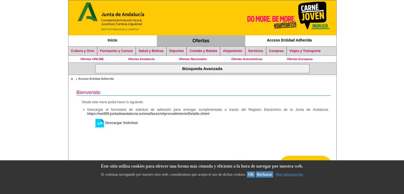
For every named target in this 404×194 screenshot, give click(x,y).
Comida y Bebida (203, 51)
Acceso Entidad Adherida (289, 40)
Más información (289, 174)
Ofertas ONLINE (92, 59)
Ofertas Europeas (300, 59)
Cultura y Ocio (83, 51)
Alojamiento (232, 51)
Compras (276, 51)
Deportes (176, 51)
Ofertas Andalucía (141, 59)
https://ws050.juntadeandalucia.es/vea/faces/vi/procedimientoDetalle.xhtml (148, 114)
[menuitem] (72, 78)
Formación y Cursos (116, 51)
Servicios (255, 51)
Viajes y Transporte (305, 51)
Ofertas (200, 40)
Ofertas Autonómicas (247, 59)
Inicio (112, 40)
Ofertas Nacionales (193, 59)
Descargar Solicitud (116, 123)
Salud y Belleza (151, 51)
